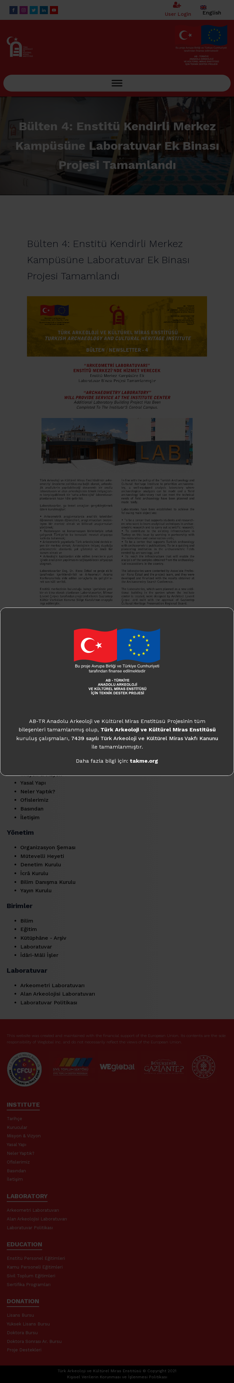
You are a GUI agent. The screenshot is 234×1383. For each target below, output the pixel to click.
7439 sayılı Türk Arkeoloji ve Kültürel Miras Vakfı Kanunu (144, 738)
